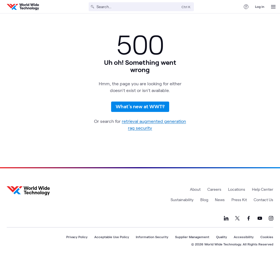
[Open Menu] (273, 6)
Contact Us (263, 201)
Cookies (266, 239)
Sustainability (182, 201)
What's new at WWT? (140, 107)
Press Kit (239, 201)
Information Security (152, 239)
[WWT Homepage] (23, 6)
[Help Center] (246, 6)
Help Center (262, 191)
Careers (214, 191)
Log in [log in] (259, 6)
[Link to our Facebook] (248, 220)
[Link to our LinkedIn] (226, 220)
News (220, 201)
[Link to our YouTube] (260, 220)
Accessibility (244, 239)
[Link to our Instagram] (271, 220)
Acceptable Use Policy (111, 239)
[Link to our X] (237, 220)
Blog (204, 201)
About (195, 191)
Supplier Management (192, 239)
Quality (221, 239)
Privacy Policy (77, 239)
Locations (236, 191)
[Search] (138, 6)
